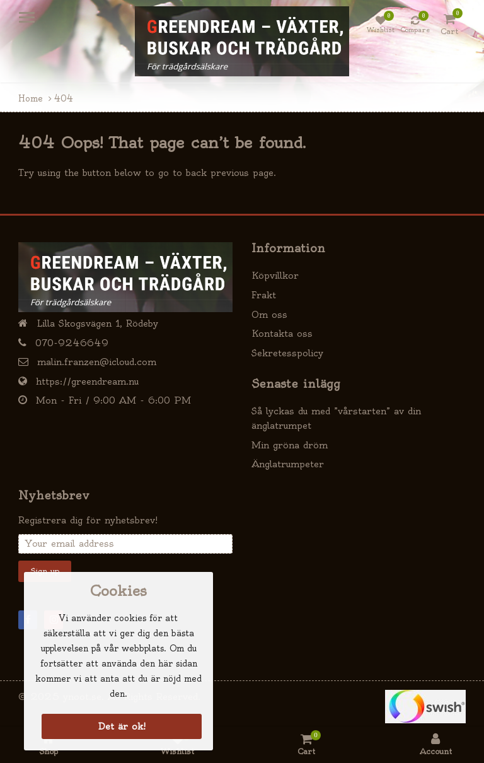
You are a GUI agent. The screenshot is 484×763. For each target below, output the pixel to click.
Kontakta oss (282, 333)
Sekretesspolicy (287, 353)
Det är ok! (122, 726)
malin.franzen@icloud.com (96, 362)
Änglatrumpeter (287, 464)
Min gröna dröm (289, 445)
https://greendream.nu (87, 381)
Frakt (263, 295)
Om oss (269, 314)
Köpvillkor (275, 275)
